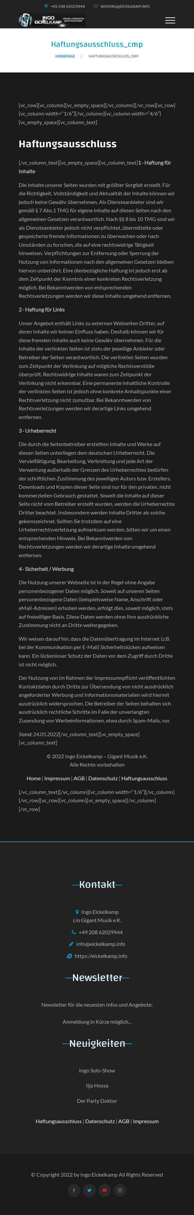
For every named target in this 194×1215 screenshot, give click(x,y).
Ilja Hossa (97, 1085)
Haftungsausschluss (144, 778)
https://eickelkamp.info (101, 956)
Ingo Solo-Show (97, 1070)
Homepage (65, 56)
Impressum (57, 778)
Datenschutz (103, 778)
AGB (79, 778)
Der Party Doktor (97, 1100)
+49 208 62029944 (101, 932)
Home (34, 778)
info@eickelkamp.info (100, 944)
